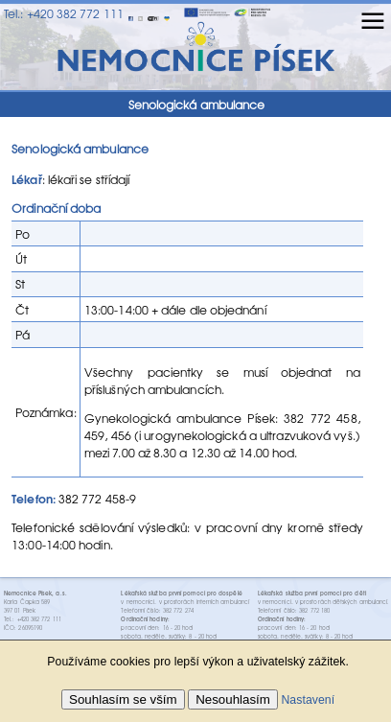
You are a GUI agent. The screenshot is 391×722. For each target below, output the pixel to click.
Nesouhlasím (233, 699)
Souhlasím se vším (123, 699)
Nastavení (307, 700)
